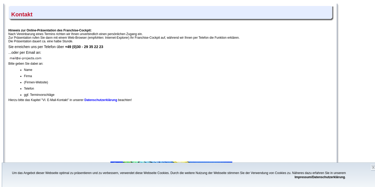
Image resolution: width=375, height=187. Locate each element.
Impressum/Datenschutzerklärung (320, 177)
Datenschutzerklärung (100, 100)
